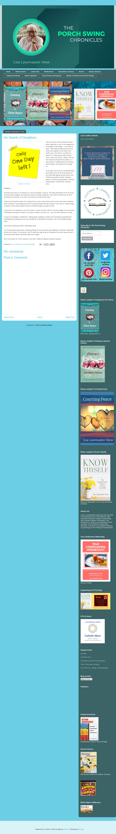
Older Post (70, 317)
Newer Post (9, 317)
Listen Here (35, 72)
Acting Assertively (13, 76)
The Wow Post (86, 657)
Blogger (81, 829)
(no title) (83, 654)
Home (8, 72)
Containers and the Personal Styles (93, 661)
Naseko (66, 829)
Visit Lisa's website (87, 139)
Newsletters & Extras (66, 72)
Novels (81, 72)
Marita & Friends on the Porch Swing (80, 76)
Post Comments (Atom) (44, 325)
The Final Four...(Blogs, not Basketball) (94, 668)
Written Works (20, 72)
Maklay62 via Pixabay (24, 184)
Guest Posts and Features (52, 76)
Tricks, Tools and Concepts (90, 664)
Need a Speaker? (31, 76)
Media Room (49, 72)
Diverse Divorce (95, 72)
